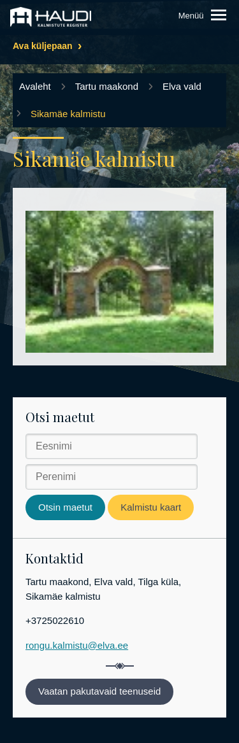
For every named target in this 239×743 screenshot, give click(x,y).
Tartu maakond (106, 86)
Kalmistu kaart (150, 507)
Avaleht (35, 86)
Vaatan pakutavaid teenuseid (99, 691)
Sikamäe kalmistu (68, 113)
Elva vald (182, 86)
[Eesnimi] (111, 446)
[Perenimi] (111, 477)
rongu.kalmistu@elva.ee (76, 645)
